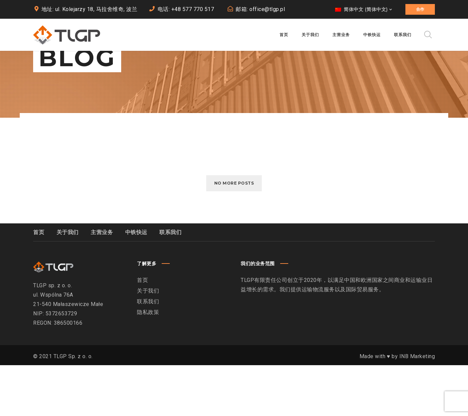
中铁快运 (136, 283)
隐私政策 (148, 363)
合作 (420, 9)
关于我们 (68, 283)
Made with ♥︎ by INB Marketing (397, 407)
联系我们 (170, 283)
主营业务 (102, 283)
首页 (38, 283)
